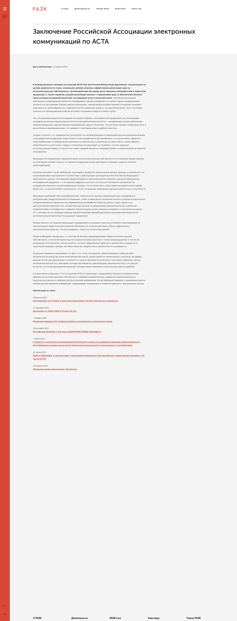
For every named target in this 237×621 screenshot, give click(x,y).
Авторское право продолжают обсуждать (55, 369)
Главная (36, 24)
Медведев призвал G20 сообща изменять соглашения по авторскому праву (72, 321)
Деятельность (79, 618)
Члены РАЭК (193, 618)
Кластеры (153, 618)
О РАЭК (37, 618)
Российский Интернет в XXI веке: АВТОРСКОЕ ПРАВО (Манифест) (67, 332)
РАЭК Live (46, 24)
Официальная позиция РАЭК (64, 24)
